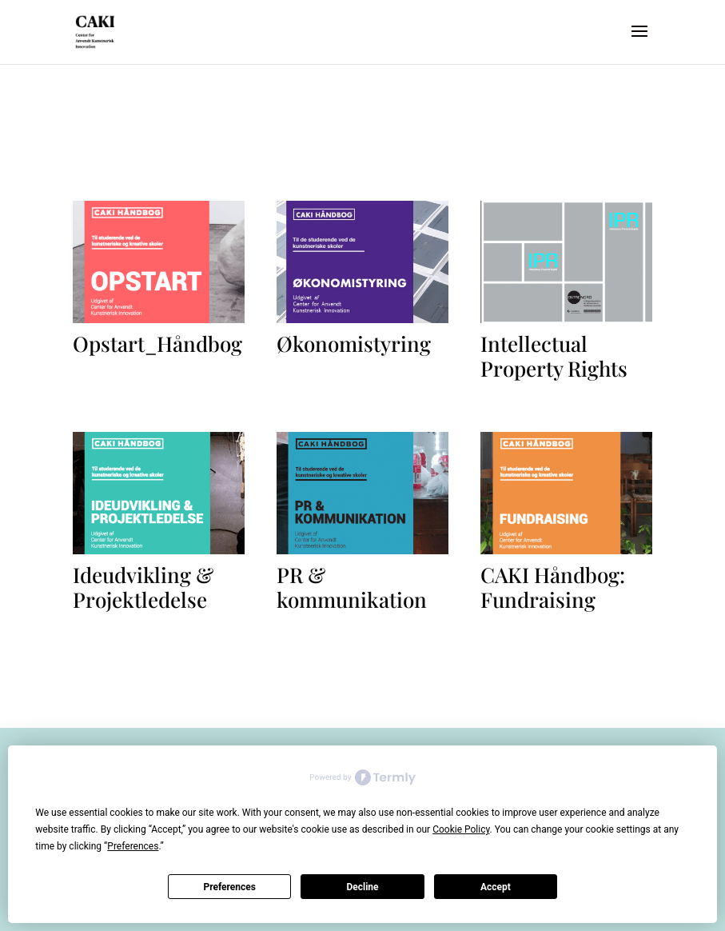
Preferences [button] (132, 846)
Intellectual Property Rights (553, 356)
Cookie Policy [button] (460, 829)
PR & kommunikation (352, 587)
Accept (495, 887)
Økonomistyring (354, 344)
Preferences (229, 887)
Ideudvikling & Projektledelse (143, 587)
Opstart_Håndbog (157, 344)
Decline (362, 887)
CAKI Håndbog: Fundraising (552, 587)
